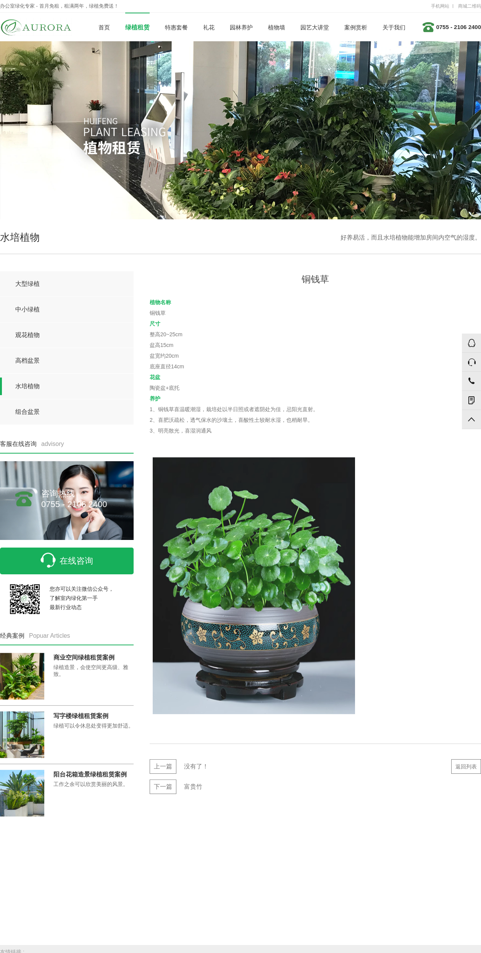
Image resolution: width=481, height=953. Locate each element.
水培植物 (27, 386)
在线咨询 (66, 560)
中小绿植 (27, 309)
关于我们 (394, 27)
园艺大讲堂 (314, 27)
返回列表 (466, 769)
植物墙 (276, 27)
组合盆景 (27, 411)
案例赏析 (355, 27)
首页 (104, 27)
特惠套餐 (176, 27)
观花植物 (27, 335)
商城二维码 (469, 6)
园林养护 (241, 27)
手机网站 (440, 6)
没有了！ (179, 768)
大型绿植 (27, 283)
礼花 (209, 27)
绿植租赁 (137, 27)
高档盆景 (27, 360)
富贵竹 (176, 789)
